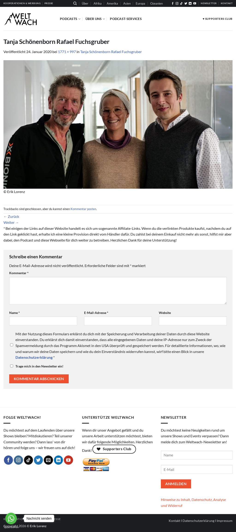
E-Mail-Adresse (96, 313)
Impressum (225, 521)
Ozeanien (156, 3)
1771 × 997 (67, 51)
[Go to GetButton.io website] (11, 527)
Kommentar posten (83, 209)
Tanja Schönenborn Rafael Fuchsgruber (111, 51)
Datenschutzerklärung (198, 521)
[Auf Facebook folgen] (172, 3)
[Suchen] (75, 3)
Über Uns (95, 19)
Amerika (112, 3)
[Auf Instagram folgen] (177, 3)
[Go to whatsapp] (11, 518)
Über (85, 3)
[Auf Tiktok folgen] (181, 3)
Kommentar (19, 273)
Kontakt (174, 521)
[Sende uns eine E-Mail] (48, 460)
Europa (140, 3)
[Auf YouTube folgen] (194, 3)
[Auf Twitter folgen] (185, 3)
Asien (127, 3)
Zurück (11, 216)
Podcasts (70, 19)
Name (14, 313)
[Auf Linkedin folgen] (190, 3)
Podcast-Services (126, 19)
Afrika (98, 3)
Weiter (11, 222)
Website (165, 313)
